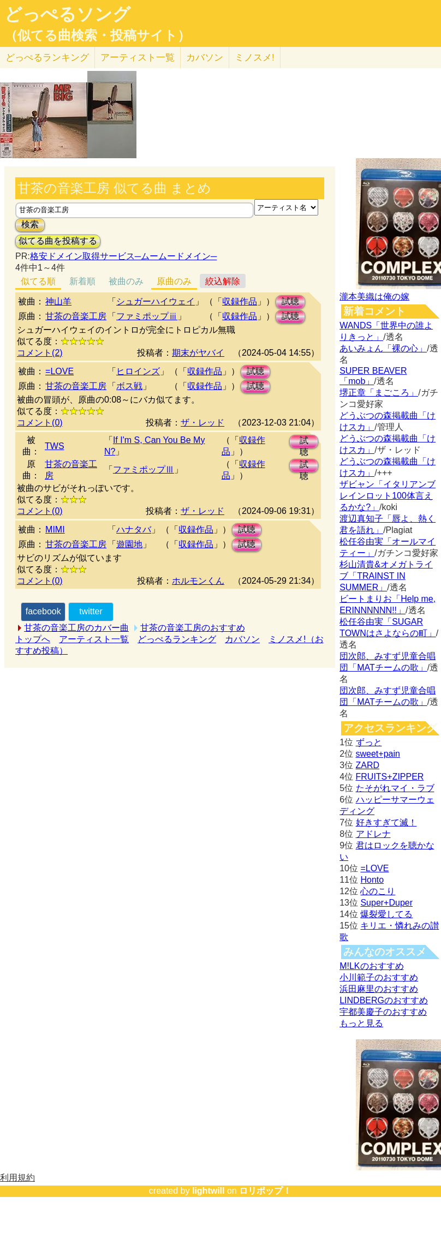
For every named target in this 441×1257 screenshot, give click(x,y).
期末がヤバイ (198, 352)
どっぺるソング (67, 14)
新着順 (82, 281)
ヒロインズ (138, 371)
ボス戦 (129, 386)
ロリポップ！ (265, 1190)
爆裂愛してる (386, 914)
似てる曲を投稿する (58, 241)
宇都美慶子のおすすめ (383, 1011)
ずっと (369, 742)
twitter (91, 611)
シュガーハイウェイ (155, 301)
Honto (372, 879)
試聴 (290, 301)
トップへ (32, 639)
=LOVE (59, 371)
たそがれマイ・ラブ (395, 788)
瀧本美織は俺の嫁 (374, 296)
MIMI (55, 529)
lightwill (208, 1190)
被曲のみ (126, 281)
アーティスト (137, 57)
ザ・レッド (202, 422)
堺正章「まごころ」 (378, 392)
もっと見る (361, 1023)
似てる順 (38, 281)
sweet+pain (378, 753)
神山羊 (58, 301)
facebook (43, 611)
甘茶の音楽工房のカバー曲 (76, 627)
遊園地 (129, 544)
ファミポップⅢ (143, 469)
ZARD (368, 765)
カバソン (204, 57)
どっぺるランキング (177, 639)
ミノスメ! (255, 57)
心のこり (377, 891)
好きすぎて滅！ (386, 822)
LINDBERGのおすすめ (383, 1000)
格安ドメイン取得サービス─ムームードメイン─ (123, 256)
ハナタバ (133, 529)
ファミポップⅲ (146, 316)
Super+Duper (386, 902)
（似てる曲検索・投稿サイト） (97, 35)
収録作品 (239, 301)
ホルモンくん (198, 580)
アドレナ (373, 834)
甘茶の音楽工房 (75, 316)
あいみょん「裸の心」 (383, 348)
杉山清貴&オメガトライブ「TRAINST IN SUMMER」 (386, 576)
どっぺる (47, 57)
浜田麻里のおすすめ (378, 988)
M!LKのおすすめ (371, 966)
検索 (30, 224)
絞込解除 (222, 281)
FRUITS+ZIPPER (390, 776)
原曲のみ (174, 281)
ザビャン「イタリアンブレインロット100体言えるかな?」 (387, 496)
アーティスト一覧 (94, 639)
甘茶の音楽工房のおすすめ (192, 627)
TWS (54, 446)
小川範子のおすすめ (378, 977)
